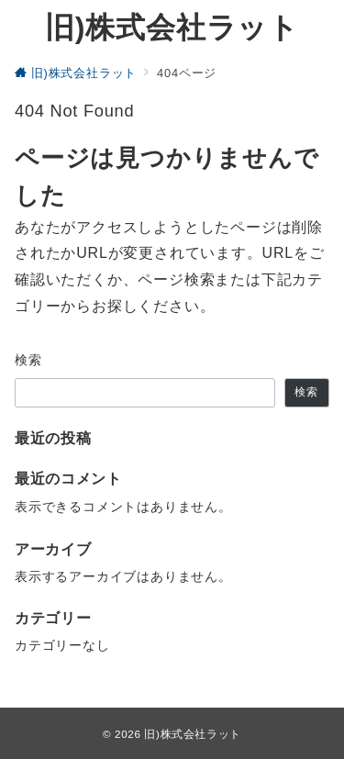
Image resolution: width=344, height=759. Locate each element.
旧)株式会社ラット (172, 27)
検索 (29, 359)
